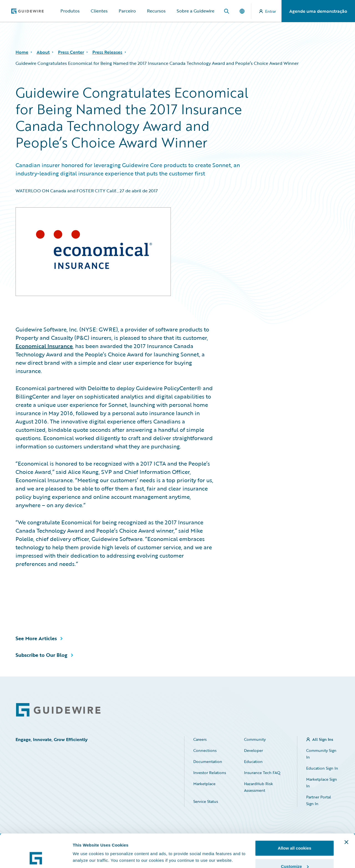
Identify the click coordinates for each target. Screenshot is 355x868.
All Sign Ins (322, 739)
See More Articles (36, 638)
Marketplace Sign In (321, 782)
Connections (205, 750)
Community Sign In (321, 753)
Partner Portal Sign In (318, 800)
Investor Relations (209, 772)
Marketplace (204, 784)
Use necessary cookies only (294, 853)
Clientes (99, 10)
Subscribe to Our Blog (41, 654)
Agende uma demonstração (318, 11)
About (43, 52)
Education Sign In (322, 768)
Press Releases (107, 52)
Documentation (207, 761)
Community (255, 739)
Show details (85, 844)
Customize (295, 835)
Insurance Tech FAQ (262, 772)
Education (253, 761)
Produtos (70, 10)
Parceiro (127, 10)
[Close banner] (346, 811)
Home (22, 52)
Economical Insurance (44, 346)
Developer (253, 750)
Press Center (71, 52)
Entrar (267, 11)
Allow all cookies (294, 817)
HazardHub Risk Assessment (258, 787)
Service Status (205, 801)
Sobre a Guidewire (195, 10)
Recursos (156, 10)
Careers (200, 739)
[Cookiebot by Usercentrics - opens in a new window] (36, 857)
